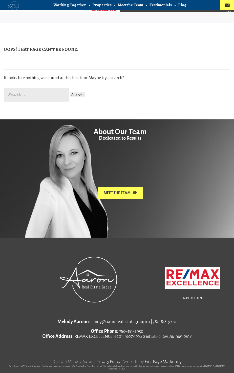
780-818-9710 (164, 321)
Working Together (69, 5)
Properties (102, 5)
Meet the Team (130, 5)
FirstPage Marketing (163, 361)
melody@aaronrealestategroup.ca (119, 321)
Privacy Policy (108, 361)
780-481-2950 (131, 331)
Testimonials (161, 5)
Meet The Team (120, 193)
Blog (182, 5)
